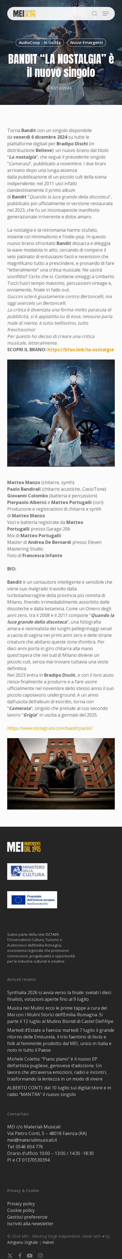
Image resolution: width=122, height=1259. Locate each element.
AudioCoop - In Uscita (40, 42)
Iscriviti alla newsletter (30, 1224)
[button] (106, 13)
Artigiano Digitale (22, 1242)
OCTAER (52, 934)
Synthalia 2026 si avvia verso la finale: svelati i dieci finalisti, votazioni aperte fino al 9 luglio (59, 995)
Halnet (48, 1242)
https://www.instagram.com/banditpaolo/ (50, 728)
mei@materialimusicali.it (32, 1140)
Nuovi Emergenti (86, 42)
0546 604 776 (29, 1147)
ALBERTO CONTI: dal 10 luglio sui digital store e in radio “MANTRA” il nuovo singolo (59, 1091)
